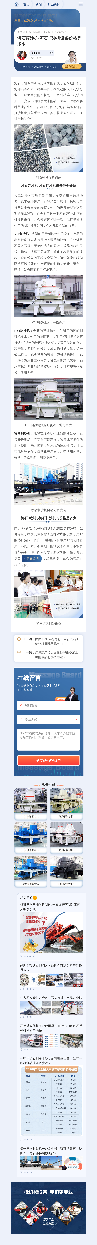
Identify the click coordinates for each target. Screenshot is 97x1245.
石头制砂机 (31, 850)
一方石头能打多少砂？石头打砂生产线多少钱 (51, 998)
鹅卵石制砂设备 (30, 883)
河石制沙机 (66, 883)
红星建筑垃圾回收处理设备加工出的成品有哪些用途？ (56, 655)
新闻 (39, 4)
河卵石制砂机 (66, 816)
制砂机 (30, 816)
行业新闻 (54, 4)
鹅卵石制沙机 (66, 850)
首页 (26, 4)
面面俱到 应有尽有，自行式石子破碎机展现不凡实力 (57, 641)
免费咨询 (32, 558)
